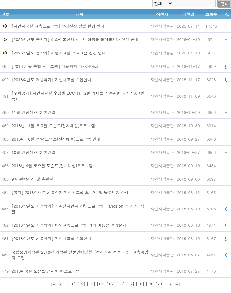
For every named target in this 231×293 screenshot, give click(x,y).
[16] (120, 283)
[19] (150, 283)
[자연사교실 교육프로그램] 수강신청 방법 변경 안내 (58, 26)
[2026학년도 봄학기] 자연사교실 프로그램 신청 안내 (59, 52)
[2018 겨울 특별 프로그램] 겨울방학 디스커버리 (55, 66)
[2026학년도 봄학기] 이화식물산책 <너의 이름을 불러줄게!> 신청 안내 (75, 39)
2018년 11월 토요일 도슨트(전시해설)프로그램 (54, 125)
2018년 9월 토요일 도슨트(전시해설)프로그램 (53, 165)
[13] (91, 283)
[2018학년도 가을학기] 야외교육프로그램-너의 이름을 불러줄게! (70, 225)
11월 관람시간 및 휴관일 (34, 112)
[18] (140, 283)
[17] (130, 283)
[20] (159, 283)
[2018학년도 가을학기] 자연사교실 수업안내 (52, 238)
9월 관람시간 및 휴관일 (33, 179)
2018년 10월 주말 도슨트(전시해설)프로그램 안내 (57, 139)
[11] (71, 283)
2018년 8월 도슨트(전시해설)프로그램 (47, 271)
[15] (110, 283)
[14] (101, 283)
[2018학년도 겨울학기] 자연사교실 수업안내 (52, 79)
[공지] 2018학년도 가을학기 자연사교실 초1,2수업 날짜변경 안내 (71, 192)
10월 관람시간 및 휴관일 (34, 152)
